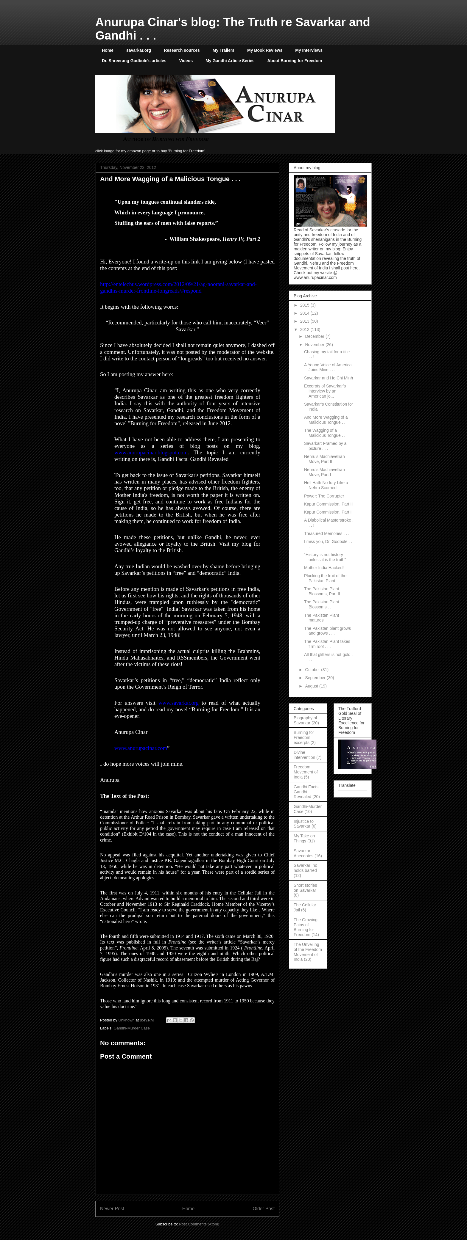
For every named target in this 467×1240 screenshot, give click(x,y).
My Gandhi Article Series (230, 60)
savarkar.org (138, 50)
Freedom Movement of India (306, 772)
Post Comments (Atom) (199, 1224)
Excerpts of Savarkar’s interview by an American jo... (325, 391)
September (315, 677)
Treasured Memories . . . (326, 533)
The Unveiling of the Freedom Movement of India (308, 952)
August (312, 686)
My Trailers (223, 50)
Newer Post (112, 1208)
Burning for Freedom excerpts (304, 737)
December (315, 336)
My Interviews (309, 50)
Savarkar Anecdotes (303, 853)
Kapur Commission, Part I (328, 512)
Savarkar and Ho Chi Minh (328, 378)
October (313, 669)
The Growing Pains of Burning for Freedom (305, 927)
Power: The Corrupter (324, 496)
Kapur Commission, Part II (328, 504)
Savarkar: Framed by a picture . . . (325, 446)
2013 (305, 321)
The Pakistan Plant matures (321, 618)
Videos (186, 60)
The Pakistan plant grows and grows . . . (327, 631)
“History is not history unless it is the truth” (325, 557)
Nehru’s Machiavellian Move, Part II (324, 459)
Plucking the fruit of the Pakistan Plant (325, 578)
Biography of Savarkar (305, 720)
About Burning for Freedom (294, 60)
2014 (305, 313)
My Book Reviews (264, 50)
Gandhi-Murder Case (132, 1028)
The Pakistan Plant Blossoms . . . (321, 604)
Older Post (264, 1208)
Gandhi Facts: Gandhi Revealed (307, 791)
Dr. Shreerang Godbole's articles (134, 60)
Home (107, 50)
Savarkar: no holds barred (305, 868)
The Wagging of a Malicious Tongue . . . (326, 433)
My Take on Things (304, 838)
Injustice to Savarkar (304, 824)
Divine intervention (304, 755)
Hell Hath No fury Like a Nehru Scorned (326, 485)
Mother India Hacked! (324, 567)
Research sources (182, 50)
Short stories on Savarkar (305, 888)
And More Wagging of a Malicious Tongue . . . (326, 420)
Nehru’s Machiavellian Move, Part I (324, 472)
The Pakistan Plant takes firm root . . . (327, 644)
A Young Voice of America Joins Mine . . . (328, 367)
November (315, 344)
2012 (305, 329)
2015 (305, 305)
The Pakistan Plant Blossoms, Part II (322, 591)
